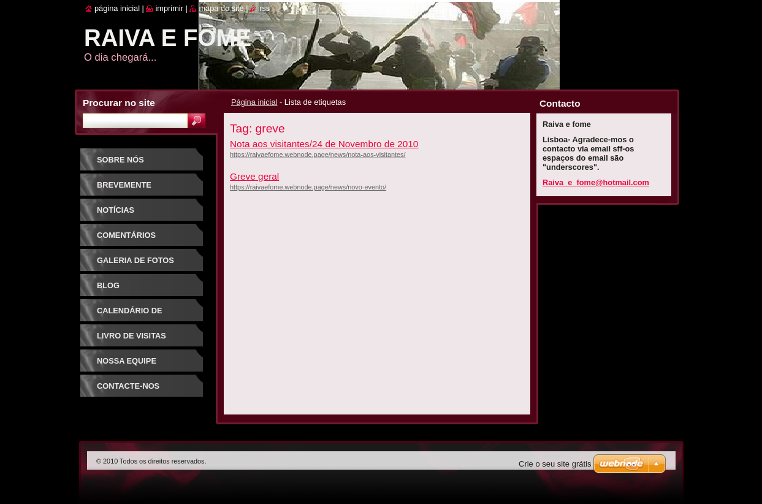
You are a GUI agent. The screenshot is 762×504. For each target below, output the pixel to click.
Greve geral (254, 176)
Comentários (126, 235)
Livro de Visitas (131, 335)
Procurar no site (119, 102)
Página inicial (254, 102)
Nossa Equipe (126, 360)
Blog (108, 285)
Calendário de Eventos (129, 315)
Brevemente (124, 184)
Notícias (115, 210)
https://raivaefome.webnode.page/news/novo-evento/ (308, 187)
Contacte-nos (128, 386)
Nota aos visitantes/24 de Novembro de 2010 (324, 144)
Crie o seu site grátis (555, 463)
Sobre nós (120, 159)
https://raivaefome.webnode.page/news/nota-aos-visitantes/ (318, 154)
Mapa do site (221, 8)
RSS (264, 8)
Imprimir (169, 8)
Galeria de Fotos (135, 260)
